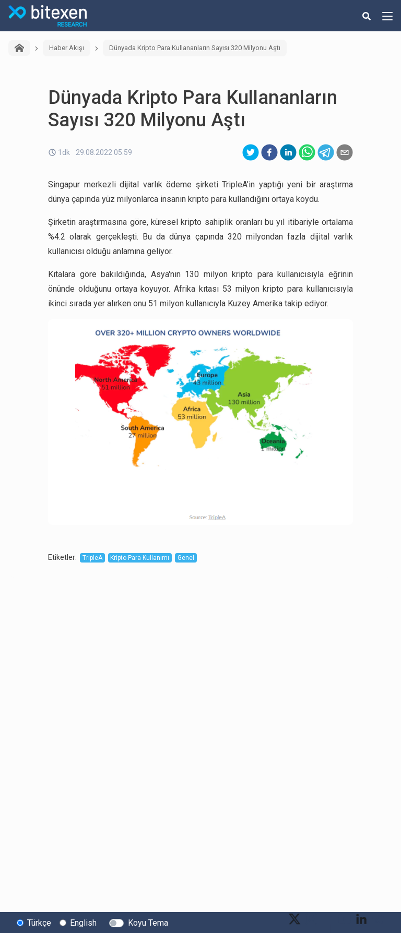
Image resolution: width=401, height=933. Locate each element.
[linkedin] (288, 152)
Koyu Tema (148, 923)
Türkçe (39, 923)
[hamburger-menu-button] (387, 15)
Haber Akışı (66, 48)
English (83, 923)
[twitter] (250, 152)
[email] (344, 152)
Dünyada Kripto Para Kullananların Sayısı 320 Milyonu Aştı (194, 48)
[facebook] (269, 152)
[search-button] (366, 15)
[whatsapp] (307, 152)
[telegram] (325, 152)
